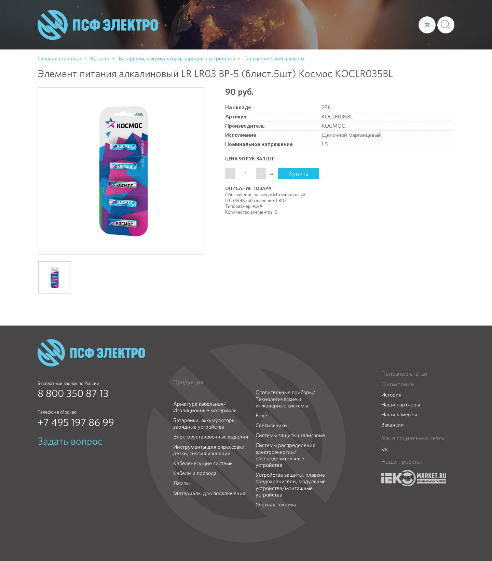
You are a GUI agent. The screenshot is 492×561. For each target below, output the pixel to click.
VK (384, 449)
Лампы (181, 483)
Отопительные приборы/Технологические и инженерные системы (285, 399)
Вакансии (392, 424)
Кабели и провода (195, 473)
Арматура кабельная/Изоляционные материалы (205, 407)
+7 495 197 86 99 (76, 422)
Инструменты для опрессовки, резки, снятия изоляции (209, 450)
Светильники (271, 425)
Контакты (400, 24)
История (391, 394)
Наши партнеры (400, 404)
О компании (283, 24)
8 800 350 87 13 (73, 393)
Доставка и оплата (357, 24)
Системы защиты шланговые (290, 435)
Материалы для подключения (209, 493)
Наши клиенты (399, 414)
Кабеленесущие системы (203, 463)
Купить (298, 173)
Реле (261, 415)
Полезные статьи (404, 373)
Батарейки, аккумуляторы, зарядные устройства (205, 423)
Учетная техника (276, 504)
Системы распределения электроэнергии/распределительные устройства (285, 455)
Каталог (315, 24)
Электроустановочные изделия (210, 436)
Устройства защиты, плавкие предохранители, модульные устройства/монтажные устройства (291, 485)
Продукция (188, 382)
